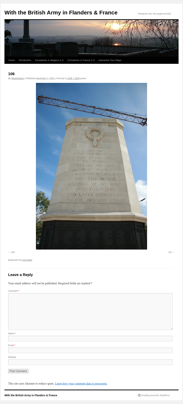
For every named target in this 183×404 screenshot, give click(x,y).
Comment (13, 291)
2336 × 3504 (73, 78)
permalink (27, 260)
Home (12, 60)
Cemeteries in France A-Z (81, 60)
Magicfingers (17, 78)
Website (12, 357)
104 (13, 252)
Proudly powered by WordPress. (156, 395)
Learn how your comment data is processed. (81, 383)
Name (12, 333)
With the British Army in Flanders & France (60, 12)
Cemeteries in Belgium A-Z (49, 60)
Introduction (25, 60)
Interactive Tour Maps (109, 60)
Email (11, 345)
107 (170, 252)
